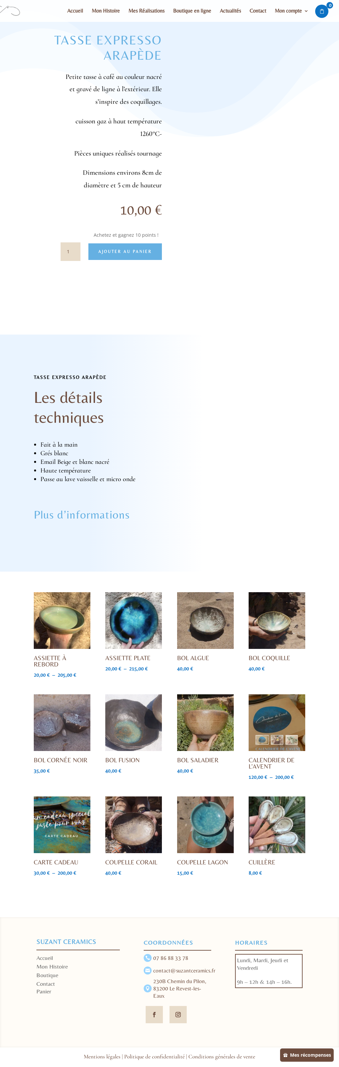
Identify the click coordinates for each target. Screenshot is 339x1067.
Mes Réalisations (146, 11)
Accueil (75, 11)
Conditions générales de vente (221, 1056)
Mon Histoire (106, 11)
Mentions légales (102, 1056)
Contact (258, 11)
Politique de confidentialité (154, 1056)
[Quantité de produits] (70, 251)
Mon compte (288, 11)
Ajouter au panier (125, 251)
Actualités (230, 11)
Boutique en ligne (192, 11)
